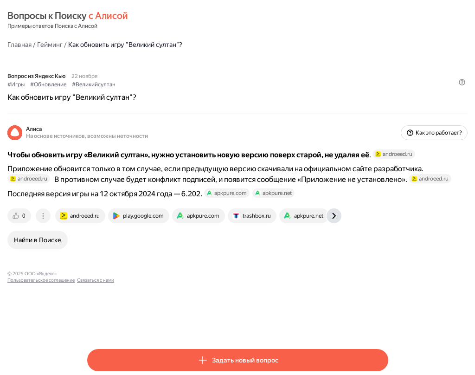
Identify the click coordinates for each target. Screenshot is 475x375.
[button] (382, 99)
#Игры (95, 84)
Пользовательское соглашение (174, 301)
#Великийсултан (173, 84)
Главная (99, 44)
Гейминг (129, 44)
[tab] (99, 243)
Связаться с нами (228, 301)
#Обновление (128, 84)
